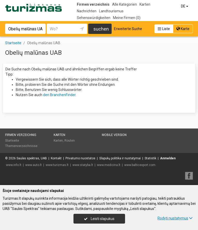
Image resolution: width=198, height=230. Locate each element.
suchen (101, 29)
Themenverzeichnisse (21, 146)
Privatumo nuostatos (80, 158)
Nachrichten (86, 11)
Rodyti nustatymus (175, 218)
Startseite (12, 140)
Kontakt (56, 158)
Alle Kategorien (124, 4)
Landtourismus (111, 11)
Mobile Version (114, 135)
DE (185, 6)
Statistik (150, 158)
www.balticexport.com (139, 165)
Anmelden (168, 158)
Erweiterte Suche (128, 29)
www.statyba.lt (82, 165)
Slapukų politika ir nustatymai (120, 158)
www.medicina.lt (108, 165)
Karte (182, 29)
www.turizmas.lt (57, 165)
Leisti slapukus (99, 219)
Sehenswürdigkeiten (93, 18)
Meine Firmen (127, 18)
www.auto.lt (33, 165)
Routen (69, 140)
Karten (144, 4)
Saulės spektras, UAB (31, 158)
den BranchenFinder (59, 95)
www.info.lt (13, 165)
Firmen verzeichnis (93, 4)
